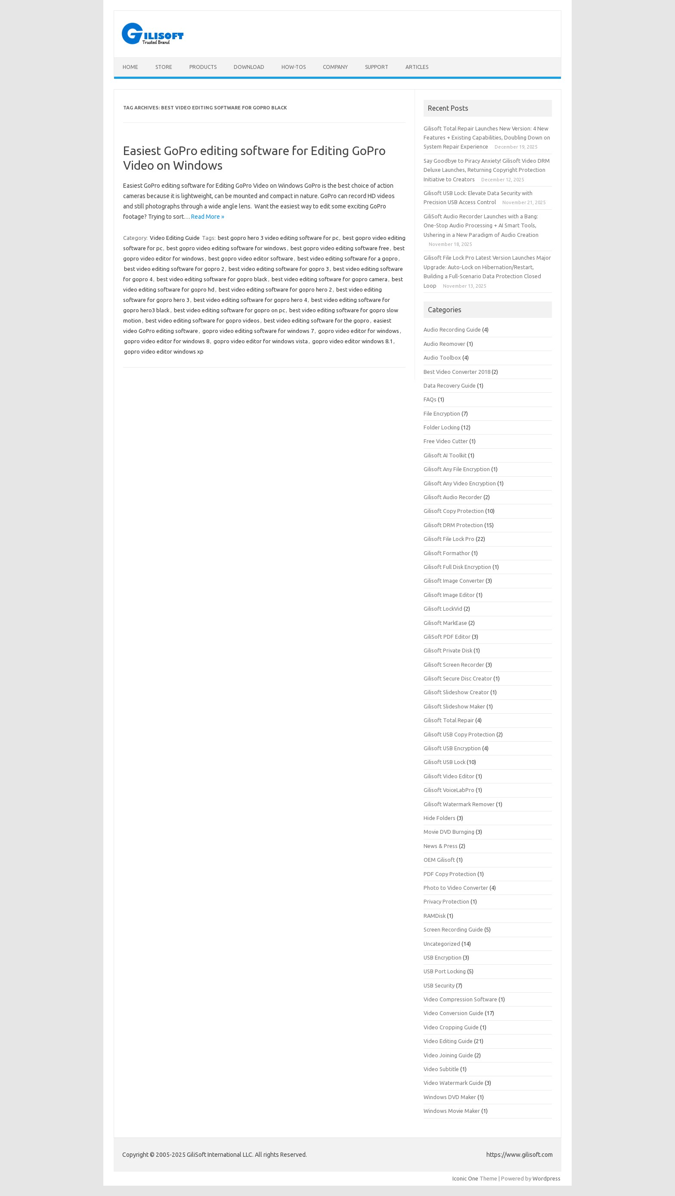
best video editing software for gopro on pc (229, 310)
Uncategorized (442, 944)
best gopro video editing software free (340, 248)
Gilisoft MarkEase (445, 623)
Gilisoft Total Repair (449, 720)
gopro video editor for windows (358, 331)
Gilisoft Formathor (447, 553)
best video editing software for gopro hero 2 (275, 289)
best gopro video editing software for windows (226, 248)
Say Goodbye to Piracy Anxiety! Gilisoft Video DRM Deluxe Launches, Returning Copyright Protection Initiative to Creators (487, 170)
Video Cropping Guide (451, 1027)
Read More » (207, 216)
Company (335, 67)
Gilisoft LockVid (443, 609)
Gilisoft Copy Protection (454, 511)
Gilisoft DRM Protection (453, 525)
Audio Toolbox (442, 357)
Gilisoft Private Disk (448, 650)
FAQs (430, 399)
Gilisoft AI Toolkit (445, 455)
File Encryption (442, 413)
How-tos (294, 67)
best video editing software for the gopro (316, 320)
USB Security (439, 985)
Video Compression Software (460, 999)
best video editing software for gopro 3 (279, 269)
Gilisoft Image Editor (449, 595)
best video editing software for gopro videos (203, 320)
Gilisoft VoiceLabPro (449, 790)
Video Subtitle (441, 1069)
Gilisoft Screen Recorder (454, 665)
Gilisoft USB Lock (444, 762)
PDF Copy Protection (450, 874)
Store (163, 67)
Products (203, 67)
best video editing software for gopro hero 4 (250, 300)
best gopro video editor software (250, 258)
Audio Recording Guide (452, 329)
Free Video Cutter (446, 441)
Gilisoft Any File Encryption (457, 469)
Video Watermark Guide (453, 1083)
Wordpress (546, 1178)
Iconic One (465, 1178)
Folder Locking (442, 427)
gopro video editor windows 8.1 (352, 341)
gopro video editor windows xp (164, 351)
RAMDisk (435, 916)
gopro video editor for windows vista (261, 341)
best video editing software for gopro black (212, 279)
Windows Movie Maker (452, 1111)
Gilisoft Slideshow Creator (456, 692)
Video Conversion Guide (453, 1013)
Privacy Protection (446, 901)
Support (376, 67)
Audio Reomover (444, 344)
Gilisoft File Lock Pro (449, 539)
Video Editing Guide (175, 238)
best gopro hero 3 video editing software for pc (278, 238)
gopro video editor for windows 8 (166, 341)
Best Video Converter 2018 (457, 372)
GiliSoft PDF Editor (447, 637)
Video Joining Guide (448, 1055)
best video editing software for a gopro (347, 258)
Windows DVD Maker (450, 1097)
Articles (417, 67)
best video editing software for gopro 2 (174, 269)
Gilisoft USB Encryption (452, 748)
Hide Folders (439, 818)
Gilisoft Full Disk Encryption (457, 567)
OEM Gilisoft (439, 860)
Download (249, 67)
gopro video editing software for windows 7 (258, 331)
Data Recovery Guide (450, 385)
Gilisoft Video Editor (449, 776)
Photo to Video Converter (456, 888)
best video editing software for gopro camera (329, 279)
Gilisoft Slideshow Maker (454, 706)
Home (130, 67)
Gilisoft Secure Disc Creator (458, 678)
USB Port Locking (445, 971)
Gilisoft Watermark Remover (459, 804)
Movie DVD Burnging (449, 832)
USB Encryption (442, 957)
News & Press (441, 846)
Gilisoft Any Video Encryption (460, 483)
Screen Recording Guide (453, 929)
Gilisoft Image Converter (454, 581)
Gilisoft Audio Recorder (453, 497)
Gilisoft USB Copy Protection (459, 734)
